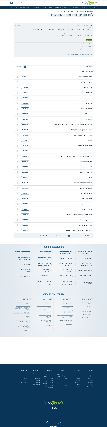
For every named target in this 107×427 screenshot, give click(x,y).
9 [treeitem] (43, 235)
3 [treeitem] (62, 235)
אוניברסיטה (90, 379)
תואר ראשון (92, 8)
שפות (52, 377)
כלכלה (65, 377)
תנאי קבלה (91, 375)
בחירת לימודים (36, 8)
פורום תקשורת (37, 377)
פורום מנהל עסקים (36, 373)
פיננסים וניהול (52, 383)
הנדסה (59, 376)
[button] (53, 76)
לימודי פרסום (45, 375)
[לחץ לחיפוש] (25, 67)
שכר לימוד (91, 377)
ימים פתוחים (90, 382)
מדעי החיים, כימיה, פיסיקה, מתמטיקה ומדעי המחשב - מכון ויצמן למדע (22, 320)
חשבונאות (65, 386)
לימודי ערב (77, 386)
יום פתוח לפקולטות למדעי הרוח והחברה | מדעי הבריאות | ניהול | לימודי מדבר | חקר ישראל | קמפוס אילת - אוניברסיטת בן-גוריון (22, 314)
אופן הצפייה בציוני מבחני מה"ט (65, 320)
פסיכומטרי (66, 8)
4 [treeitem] (59, 235)
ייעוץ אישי (14, 8)
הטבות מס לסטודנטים (87, 314)
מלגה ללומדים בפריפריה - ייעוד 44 (43, 302)
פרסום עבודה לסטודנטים (87, 311)
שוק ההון (52, 375)
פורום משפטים (37, 375)
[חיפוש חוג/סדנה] (59, 67)
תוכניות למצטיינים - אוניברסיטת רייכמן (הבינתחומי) (84, 302)
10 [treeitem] (40, 235)
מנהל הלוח (71, 54)
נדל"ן (53, 373)
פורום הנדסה (37, 382)
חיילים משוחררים (24, 8)
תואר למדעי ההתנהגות (67, 306)
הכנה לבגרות (57, 8)
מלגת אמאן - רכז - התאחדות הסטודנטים (45, 315)
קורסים (78, 384)
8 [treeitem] (46, 235)
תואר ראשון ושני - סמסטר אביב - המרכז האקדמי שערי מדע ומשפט (23, 326)
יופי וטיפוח (51, 379)
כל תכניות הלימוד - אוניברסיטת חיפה (22, 302)
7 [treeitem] (49, 235)
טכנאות (45, 378)
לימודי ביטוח (51, 387)
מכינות (78, 379)
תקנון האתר (24, 377)
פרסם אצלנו (33, 3)
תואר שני (84, 8)
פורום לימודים (90, 386)
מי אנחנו (40, 3)
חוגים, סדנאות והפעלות (81, 11)
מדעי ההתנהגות (64, 379)
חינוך (52, 380)
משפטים (65, 373)
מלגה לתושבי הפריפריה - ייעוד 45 (44, 306)
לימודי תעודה (76, 8)
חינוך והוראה (64, 384)
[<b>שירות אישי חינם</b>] (23, 373)
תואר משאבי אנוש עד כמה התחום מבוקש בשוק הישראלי (64, 310)
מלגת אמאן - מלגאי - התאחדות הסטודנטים (44, 320)
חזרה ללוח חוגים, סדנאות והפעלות (83, 54)
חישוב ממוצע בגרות (23, 375)
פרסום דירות (89, 306)
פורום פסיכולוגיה (36, 384)
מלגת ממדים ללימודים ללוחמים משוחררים (44, 310)
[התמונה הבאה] (36, 235)
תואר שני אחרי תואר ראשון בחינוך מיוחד (64, 315)
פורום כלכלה (37, 379)
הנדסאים (78, 380)
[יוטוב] (55, 408)
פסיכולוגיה (58, 384)
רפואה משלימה (45, 380)
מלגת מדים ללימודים (67, 302)
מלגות (44, 8)
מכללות (91, 380)
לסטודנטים (25, 379)
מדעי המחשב (58, 373)
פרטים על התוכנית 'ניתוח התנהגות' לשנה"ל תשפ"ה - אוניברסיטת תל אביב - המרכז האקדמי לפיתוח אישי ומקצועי (22, 307)
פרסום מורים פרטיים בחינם (86, 309)
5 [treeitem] (56, 235)
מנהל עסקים (64, 375)
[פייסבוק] (52, 408)
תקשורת (65, 382)
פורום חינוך (38, 380)
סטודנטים (90, 11)
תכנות (52, 386)
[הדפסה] (17, 77)
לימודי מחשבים (45, 385)
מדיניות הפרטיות (23, 382)
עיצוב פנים (58, 382)
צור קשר (25, 380)
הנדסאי (50, 8)
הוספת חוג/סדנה (18, 66)
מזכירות (45, 373)
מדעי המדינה (57, 378)
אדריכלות (58, 380)
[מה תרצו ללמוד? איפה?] (21, 3)
